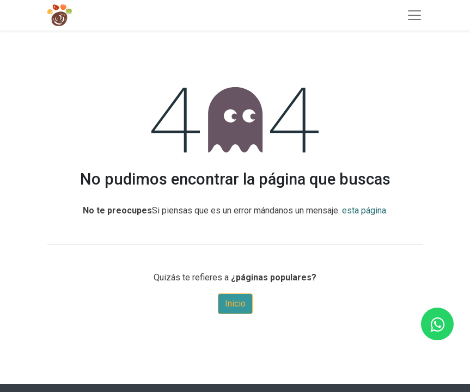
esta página (364, 210)
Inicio (235, 303)
